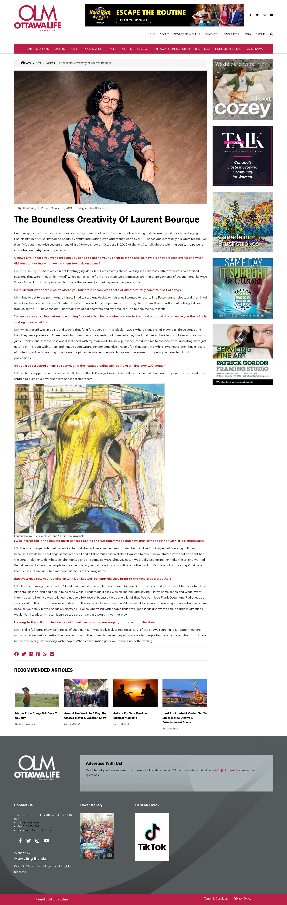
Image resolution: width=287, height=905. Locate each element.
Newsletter (230, 34)
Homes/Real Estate (228, 49)
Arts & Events (38, 49)
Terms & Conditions (216, 898)
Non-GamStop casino (52, 899)
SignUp (260, 34)
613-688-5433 (30, 822)
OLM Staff (29, 208)
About (164, 34)
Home (151, 34)
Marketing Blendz (30, 858)
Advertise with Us (186, 34)
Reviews (143, 49)
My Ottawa (255, 49)
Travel (111, 49)
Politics (126, 49)
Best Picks (202, 49)
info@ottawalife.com (230, 770)
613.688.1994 (31, 826)
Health (74, 49)
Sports (59, 49)
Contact (211, 34)
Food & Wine (93, 49)
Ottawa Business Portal (173, 49)
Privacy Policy (242, 898)
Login (247, 34)
